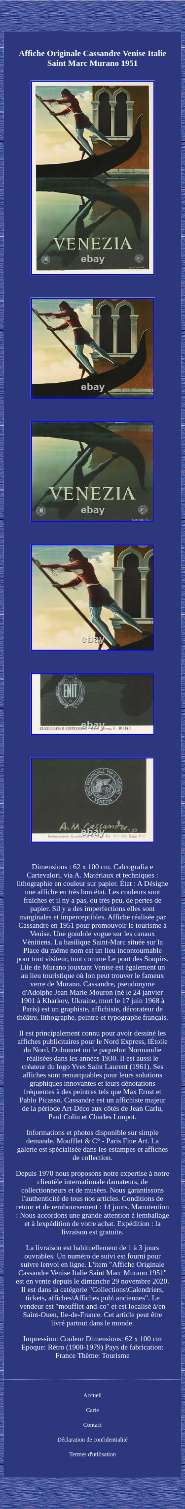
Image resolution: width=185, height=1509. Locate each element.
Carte (92, 1410)
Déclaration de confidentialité (92, 1439)
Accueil (92, 1395)
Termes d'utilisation (92, 1454)
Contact (92, 1424)
